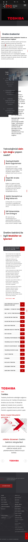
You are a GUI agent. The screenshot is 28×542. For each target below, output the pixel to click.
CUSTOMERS (4, 502)
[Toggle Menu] (25, 5)
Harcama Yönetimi (15, 370)
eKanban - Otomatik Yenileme (15, 309)
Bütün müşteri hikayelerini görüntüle (10, 416)
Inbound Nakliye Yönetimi (15, 329)
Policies (17, 502)
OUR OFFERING (4, 504)
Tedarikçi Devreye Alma (15, 350)
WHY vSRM (3, 500)
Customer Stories (19, 511)
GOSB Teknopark (18, 527)
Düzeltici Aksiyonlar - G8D (15, 346)
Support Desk (18, 517)
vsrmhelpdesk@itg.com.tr (21, 531)
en (17, 2)
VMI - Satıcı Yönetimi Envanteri (15, 313)
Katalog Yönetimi (15, 362)
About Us (17, 495)
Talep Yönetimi (15, 354)
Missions (17, 500)
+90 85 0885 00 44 (19, 529)
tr (14, 2)
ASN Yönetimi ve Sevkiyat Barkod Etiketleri (15, 304)
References (18, 506)
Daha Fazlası (10, 298)
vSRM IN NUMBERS (5, 506)
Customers (18, 509)
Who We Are (18, 497)
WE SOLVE (3, 497)
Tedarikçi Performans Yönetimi (15, 337)
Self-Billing (15, 333)
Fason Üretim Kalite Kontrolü (15, 321)
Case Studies (18, 513)
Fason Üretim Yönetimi (15, 317)
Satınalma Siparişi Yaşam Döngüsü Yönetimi (15, 249)
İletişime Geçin (6, 485)
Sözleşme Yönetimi (15, 366)
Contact (3, 517)
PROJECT (3, 509)
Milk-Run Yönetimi (15, 325)
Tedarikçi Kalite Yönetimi (15, 341)
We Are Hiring (18, 504)
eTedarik (15, 358)
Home (2, 495)
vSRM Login (18, 515)
